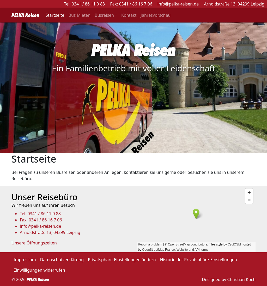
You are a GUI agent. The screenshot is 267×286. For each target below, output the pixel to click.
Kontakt (129, 15)
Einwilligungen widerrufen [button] (39, 270)
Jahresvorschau (156, 15)
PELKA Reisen (25, 15)
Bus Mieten (79, 15)
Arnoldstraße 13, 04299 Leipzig (234, 4)
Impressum (25, 259)
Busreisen (104, 15)
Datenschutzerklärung (62, 259)
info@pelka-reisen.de (178, 4)
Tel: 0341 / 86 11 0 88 (84, 4)
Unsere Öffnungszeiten (34, 243)
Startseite (55, 15)
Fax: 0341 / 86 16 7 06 (131, 4)
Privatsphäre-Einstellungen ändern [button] (122, 259)
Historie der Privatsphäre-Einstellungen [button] (198, 259)
